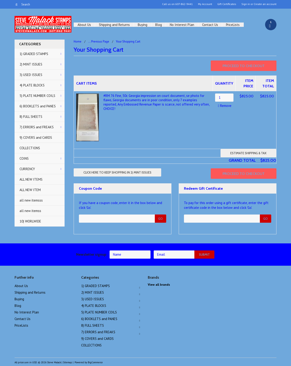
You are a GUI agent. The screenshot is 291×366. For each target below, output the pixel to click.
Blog (158, 25)
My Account (205, 4)
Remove (224, 105)
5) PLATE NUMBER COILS (37, 95)
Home (77, 41)
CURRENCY (27, 169)
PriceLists (233, 25)
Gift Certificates (226, 4)
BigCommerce (95, 362)
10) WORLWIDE (30, 221)
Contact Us (210, 25)
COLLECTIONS (30, 148)
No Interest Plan (182, 25)
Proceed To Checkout (244, 66)
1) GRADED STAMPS (34, 54)
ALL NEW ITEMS (31, 179)
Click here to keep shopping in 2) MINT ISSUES (117, 172)
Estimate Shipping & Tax (248, 153)
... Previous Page (98, 41)
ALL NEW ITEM (30, 190)
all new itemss (30, 211)
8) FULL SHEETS (31, 116)
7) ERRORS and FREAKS (37, 127)
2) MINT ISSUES (31, 64)
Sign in (245, 4)
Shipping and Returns (114, 25)
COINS (24, 158)
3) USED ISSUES (31, 75)
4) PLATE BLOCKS (32, 85)
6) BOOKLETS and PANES (38, 106)
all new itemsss (31, 200)
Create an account (265, 4)
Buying (142, 25)
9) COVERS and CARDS (36, 137)
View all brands (159, 285)
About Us (84, 25)
